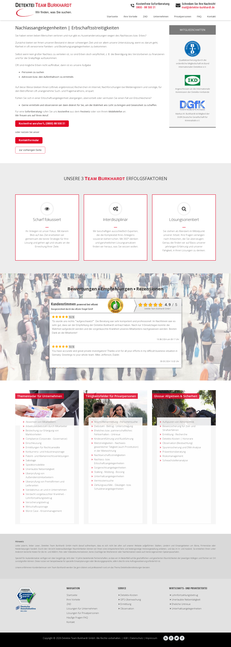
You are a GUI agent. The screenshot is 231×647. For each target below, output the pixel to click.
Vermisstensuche (104, 480)
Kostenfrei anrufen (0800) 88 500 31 (42, 123)
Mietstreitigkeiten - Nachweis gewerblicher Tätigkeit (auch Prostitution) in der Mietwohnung (116, 446)
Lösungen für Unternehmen (82, 608)
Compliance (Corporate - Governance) (46, 438)
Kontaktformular (29, 140)
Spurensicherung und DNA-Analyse (182, 447)
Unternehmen (160, 16)
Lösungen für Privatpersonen (83, 613)
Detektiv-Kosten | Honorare (178, 438)
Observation (127, 608)
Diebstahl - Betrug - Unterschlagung (113, 426)
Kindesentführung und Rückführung (113, 438)
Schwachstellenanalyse (175, 460)
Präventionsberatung (174, 451)
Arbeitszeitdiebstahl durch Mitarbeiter (46, 426)
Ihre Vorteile (130, 16)
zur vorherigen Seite (30, 150)
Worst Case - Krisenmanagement (44, 510)
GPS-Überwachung (130, 599)
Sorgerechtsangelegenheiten (110, 467)
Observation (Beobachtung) (178, 443)
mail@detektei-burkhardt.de (198, 7)
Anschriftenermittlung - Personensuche (116, 421)
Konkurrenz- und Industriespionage (45, 451)
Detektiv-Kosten (129, 595)
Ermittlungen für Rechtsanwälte (43, 447)
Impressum (151, 638)
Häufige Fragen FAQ (77, 617)
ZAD (145, 16)
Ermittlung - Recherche (175, 434)
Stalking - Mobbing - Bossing (109, 471)
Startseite (112, 16)
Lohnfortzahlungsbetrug (185, 595)
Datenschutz (136, 638)
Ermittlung (125, 604)
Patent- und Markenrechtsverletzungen (47, 456)
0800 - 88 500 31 (146, 7)
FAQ (199, 16)
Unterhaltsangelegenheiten (109, 476)
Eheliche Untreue (181, 604)
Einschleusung (33, 443)
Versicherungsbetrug (37, 502)
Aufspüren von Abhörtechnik (178, 421)
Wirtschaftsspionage (37, 506)
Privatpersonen (182, 16)
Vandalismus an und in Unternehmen (46, 489)
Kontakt (211, 16)
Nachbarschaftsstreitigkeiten (109, 455)
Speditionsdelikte (35, 464)
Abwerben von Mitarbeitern (41, 421)
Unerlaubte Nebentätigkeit (40, 469)
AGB (125, 638)
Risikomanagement (173, 456)
